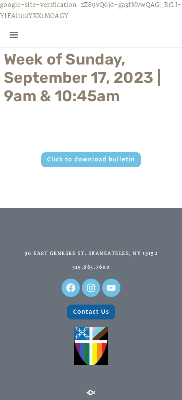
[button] (14, 35)
